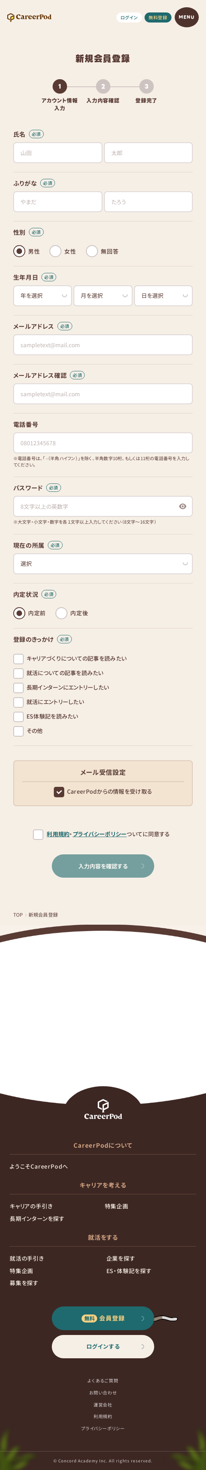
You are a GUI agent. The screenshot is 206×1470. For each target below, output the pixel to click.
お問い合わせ (103, 1392)
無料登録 (158, 17)
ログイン (129, 17)
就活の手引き (27, 1258)
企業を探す (120, 1258)
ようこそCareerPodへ (39, 1166)
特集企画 (116, 1206)
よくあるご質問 (103, 1380)
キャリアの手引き (31, 1206)
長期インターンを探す (37, 1218)
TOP (18, 914)
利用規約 (58, 834)
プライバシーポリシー (100, 834)
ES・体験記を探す (129, 1271)
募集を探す (24, 1283)
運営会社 (103, 1404)
